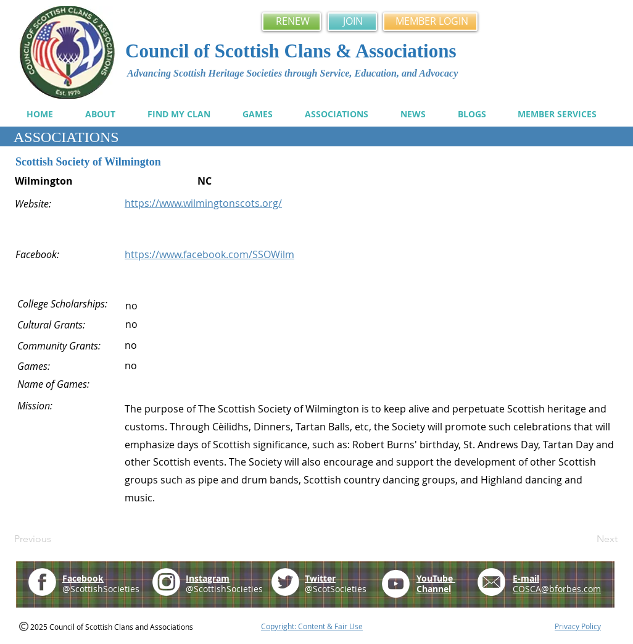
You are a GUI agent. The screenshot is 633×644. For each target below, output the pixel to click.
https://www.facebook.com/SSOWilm (209, 254)
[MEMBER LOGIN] (430, 21)
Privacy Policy (578, 626)
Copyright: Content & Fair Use (312, 626)
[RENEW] (291, 21)
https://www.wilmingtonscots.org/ (203, 203)
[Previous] (55, 539)
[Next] (587, 539)
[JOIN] (352, 21)
